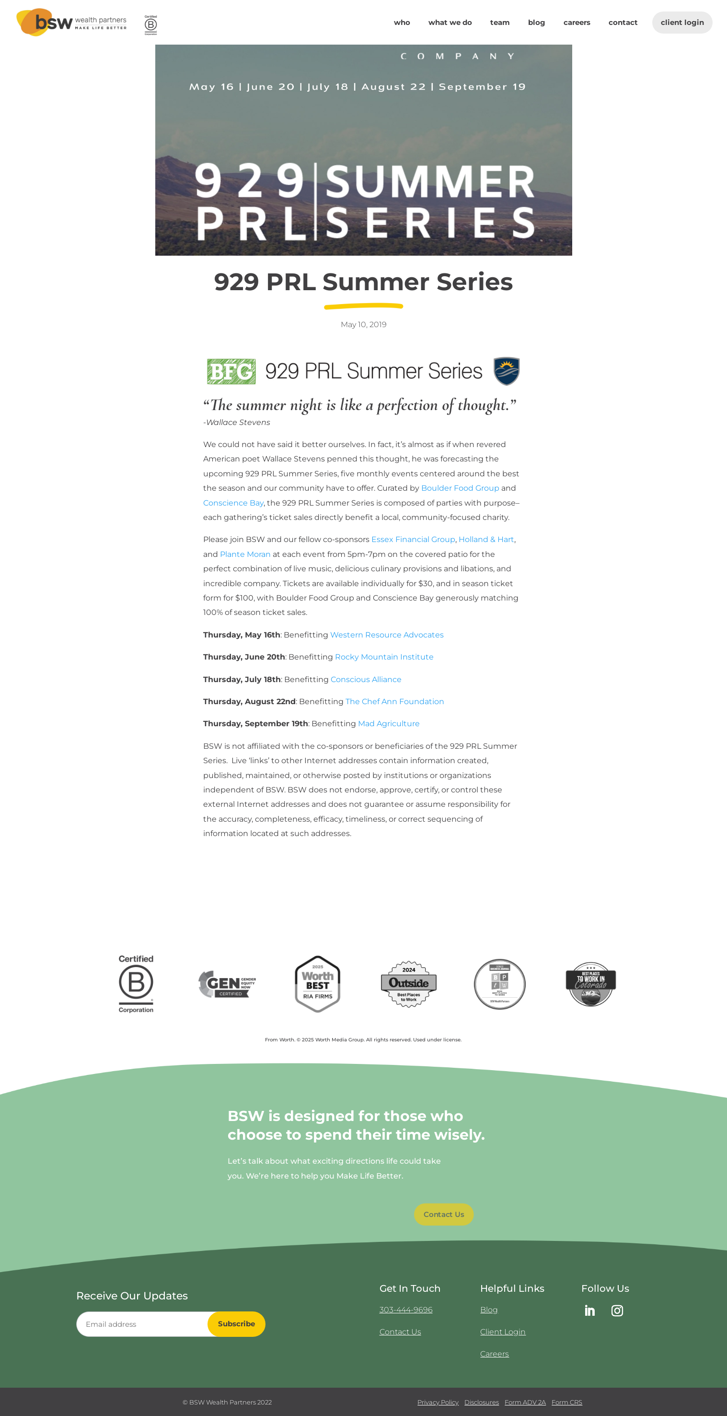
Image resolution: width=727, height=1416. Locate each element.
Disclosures (481, 1402)
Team (500, 23)
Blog (536, 23)
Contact (623, 23)
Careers (577, 23)
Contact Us (444, 1214)
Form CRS (567, 1402)
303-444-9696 (406, 1309)
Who (402, 23)
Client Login (682, 22)
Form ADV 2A (525, 1402)
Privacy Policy (438, 1402)
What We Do (450, 23)
